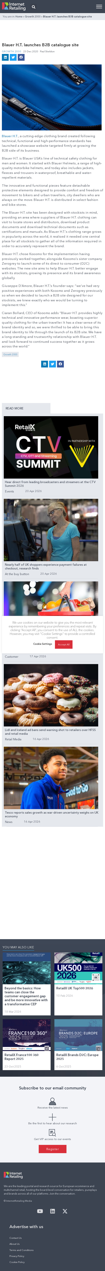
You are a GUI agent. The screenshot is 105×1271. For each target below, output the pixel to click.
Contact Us (15, 1238)
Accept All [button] (64, 646)
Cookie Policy (17, 1262)
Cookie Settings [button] (42, 645)
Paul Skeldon (47, 51)
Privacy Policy (16, 1256)
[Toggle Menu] (99, 6)
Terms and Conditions (21, 1250)
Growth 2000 (33, 16)
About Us (14, 1244)
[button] (33, 7)
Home (18, 16)
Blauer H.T (10, 136)
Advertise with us (26, 1226)
